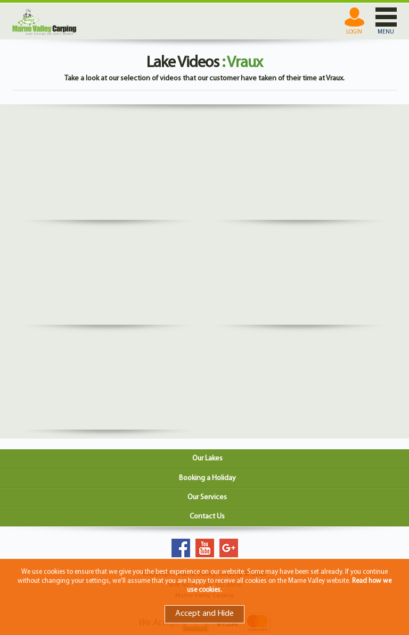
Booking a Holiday (207, 478)
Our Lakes (207, 459)
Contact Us (207, 517)
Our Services (207, 497)
